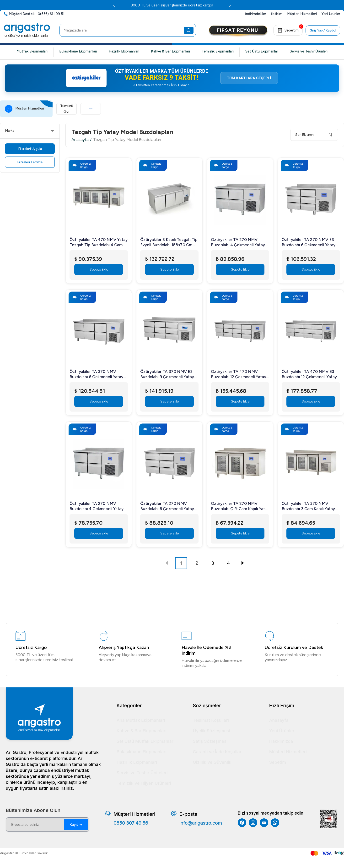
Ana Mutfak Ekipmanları (141, 720)
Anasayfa (80, 143)
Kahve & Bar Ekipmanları (170, 51)
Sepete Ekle (99, 274)
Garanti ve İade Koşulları (217, 751)
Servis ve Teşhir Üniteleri (142, 772)
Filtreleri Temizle (30, 166)
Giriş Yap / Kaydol (323, 30)
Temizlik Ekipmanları (218, 51)
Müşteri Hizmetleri (288, 751)
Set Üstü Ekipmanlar (261, 51)
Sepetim (277, 762)
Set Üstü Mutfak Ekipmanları (145, 741)
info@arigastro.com (200, 823)
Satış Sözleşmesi (210, 741)
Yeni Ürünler (282, 730)
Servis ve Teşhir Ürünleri (309, 51)
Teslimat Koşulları (211, 720)
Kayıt (76, 824)
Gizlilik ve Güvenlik (212, 762)
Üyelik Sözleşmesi (211, 730)
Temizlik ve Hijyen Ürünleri (144, 783)
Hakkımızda (281, 741)
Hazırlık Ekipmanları (124, 51)
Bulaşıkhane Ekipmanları (78, 51)
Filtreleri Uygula (30, 153)
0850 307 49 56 (130, 823)
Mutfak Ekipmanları (32, 51)
